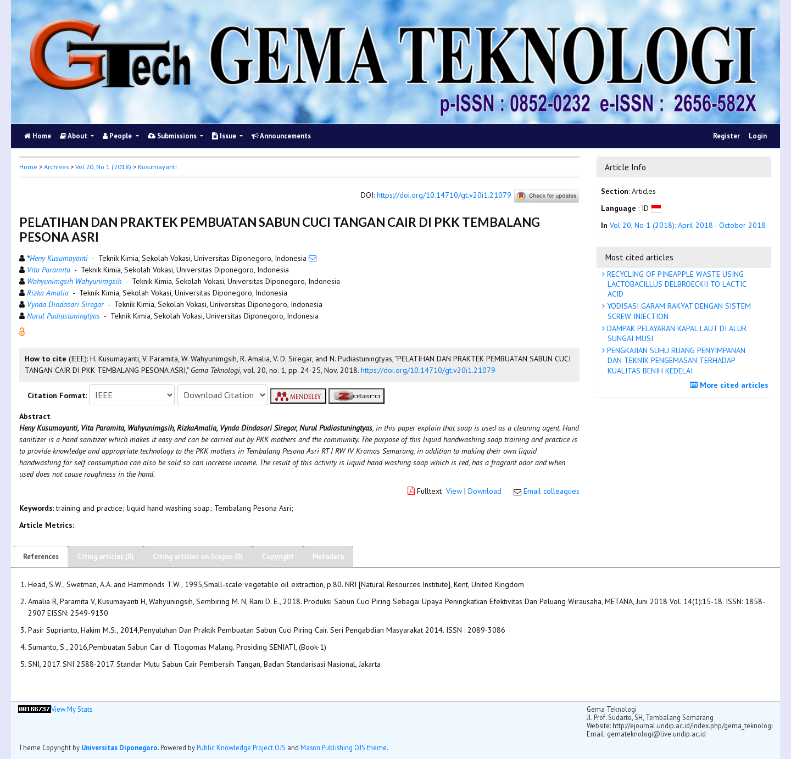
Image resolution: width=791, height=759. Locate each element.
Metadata (328, 556)
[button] (22, 331)
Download (485, 491)
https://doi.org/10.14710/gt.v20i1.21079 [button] (428, 370)
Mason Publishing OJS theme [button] (343, 747)
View (454, 491)
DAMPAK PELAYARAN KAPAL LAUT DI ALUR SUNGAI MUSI (676, 333)
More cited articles (730, 385)
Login (758, 136)
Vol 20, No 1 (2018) (103, 167)
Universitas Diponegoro (119, 747)
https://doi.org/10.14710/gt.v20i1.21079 (444, 195)
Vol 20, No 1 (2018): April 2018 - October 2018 (688, 225)
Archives (56, 167)
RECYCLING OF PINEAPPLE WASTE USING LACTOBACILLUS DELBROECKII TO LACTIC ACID (676, 284)
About (74, 136)
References (41, 556)
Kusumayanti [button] (157, 167)
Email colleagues (551, 491)
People (118, 136)
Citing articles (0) (105, 556)
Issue (225, 136)
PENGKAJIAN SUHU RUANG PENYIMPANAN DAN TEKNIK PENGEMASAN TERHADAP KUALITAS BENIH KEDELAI (675, 360)
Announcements (281, 136)
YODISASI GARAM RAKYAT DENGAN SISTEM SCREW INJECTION (678, 311)
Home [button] (28, 167)
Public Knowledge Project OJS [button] (241, 747)
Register (726, 136)
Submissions (173, 136)
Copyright (278, 556)
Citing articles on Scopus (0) (198, 556)
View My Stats (71, 709)
